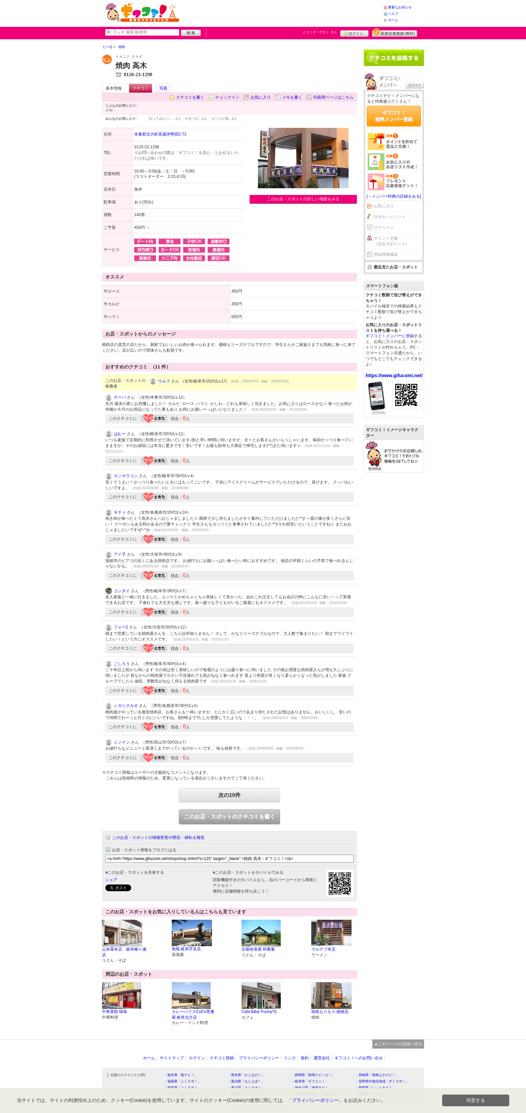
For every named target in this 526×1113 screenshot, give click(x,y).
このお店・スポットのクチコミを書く (229, 816)
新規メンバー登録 (394, 32)
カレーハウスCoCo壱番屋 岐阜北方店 (193, 1014)
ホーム (393, 20)
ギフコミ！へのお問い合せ (358, 1058)
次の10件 (229, 795)
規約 (305, 1058)
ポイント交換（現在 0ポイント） (391, 241)
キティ (120, 512)
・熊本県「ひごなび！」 (246, 1075)
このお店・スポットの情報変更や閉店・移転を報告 (158, 837)
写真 (163, 88)
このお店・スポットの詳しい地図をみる (303, 199)
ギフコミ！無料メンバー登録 (394, 116)
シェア (111, 879)
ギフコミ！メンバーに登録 (390, 336)
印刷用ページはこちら (333, 97)
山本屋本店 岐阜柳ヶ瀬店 (124, 952)
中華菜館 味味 (114, 1011)
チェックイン (227, 97)
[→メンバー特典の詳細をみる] (394, 196)
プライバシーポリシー (259, 1058)
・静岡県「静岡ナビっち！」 (313, 1075)
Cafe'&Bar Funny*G (259, 1011)
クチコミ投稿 (222, 1058)
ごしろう (122, 663)
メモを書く (292, 97)
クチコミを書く (190, 97)
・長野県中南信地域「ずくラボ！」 (382, 1081)
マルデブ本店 (323, 949)
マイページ (384, 227)
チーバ (120, 397)
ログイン (354, 32)
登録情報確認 (386, 254)
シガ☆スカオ (126, 705)
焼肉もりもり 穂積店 (330, 1011)
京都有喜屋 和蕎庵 (258, 949)
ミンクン (122, 742)
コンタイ (122, 591)
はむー (120, 434)
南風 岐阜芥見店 (186, 949)
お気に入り (261, 97)
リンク (290, 1058)
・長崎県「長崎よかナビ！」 (377, 1075)
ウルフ (164, 381)
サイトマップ (172, 1058)
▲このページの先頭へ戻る (398, 1044)
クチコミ (141, 88)
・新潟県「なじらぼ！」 (246, 1081)
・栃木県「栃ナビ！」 (181, 1075)
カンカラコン (126, 475)
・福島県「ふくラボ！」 (182, 1081)
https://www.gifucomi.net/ (394, 375)
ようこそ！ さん (320, 32)
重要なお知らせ (400, 7)
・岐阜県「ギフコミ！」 (310, 1081)
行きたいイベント (390, 216)
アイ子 (120, 554)
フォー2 (121, 627)
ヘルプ (393, 13)
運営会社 (322, 1058)
